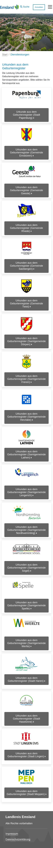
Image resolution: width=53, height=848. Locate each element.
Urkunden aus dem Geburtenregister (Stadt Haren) (26, 679)
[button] (25, 6)
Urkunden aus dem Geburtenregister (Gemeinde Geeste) (26, 190)
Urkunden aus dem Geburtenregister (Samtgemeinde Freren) (26, 379)
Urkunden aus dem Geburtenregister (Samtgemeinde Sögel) (26, 567)
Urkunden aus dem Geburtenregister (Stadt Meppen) (26, 793)
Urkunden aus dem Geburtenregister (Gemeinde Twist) (26, 303)
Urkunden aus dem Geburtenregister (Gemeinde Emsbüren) (26, 152)
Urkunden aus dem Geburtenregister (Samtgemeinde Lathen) (26, 454)
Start (4, 54)
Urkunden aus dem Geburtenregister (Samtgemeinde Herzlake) (26, 416)
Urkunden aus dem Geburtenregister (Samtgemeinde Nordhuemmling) (26, 530)
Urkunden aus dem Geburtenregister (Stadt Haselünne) (26, 718)
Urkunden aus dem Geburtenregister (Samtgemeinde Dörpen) (26, 341)
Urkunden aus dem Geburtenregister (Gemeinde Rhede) (26, 228)
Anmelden (39, 7)
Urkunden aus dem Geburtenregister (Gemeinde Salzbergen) (26, 265)
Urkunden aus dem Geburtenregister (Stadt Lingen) (26, 755)
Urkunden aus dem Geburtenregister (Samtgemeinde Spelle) (26, 605)
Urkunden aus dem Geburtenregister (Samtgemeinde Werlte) (26, 643)
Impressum (12, 833)
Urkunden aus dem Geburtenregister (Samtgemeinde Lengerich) (26, 492)
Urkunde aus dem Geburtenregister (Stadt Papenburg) (26, 114)
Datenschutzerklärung (18, 839)
